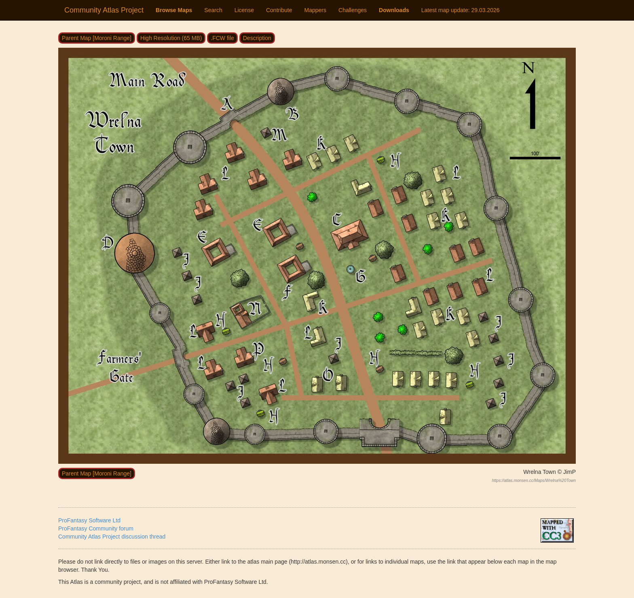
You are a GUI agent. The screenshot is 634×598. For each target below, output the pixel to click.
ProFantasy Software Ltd (89, 520)
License (244, 10)
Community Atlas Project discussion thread (111, 536)
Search (213, 10)
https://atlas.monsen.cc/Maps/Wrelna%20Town (534, 480)
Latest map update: (460, 10)
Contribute (279, 10)
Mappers (315, 10)
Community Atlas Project (104, 10)
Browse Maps (174, 10)
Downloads (394, 10)
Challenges (352, 10)
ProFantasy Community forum (95, 528)
